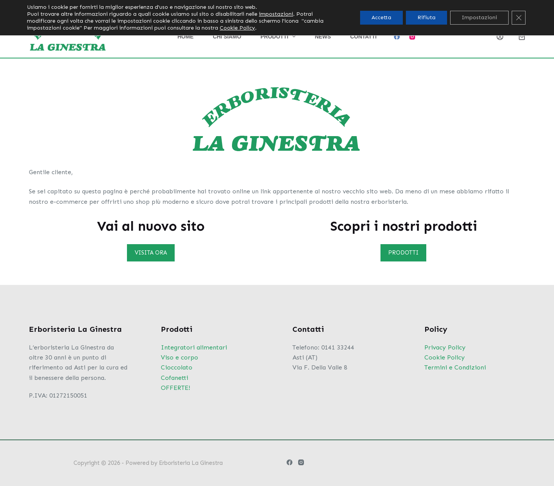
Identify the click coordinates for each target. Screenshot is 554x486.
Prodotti (279, 36)
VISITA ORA (151, 252)
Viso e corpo (179, 357)
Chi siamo (227, 36)
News (323, 36)
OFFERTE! (175, 387)
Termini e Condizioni (455, 367)
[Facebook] (397, 37)
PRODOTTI (403, 252)
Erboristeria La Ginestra (191, 462)
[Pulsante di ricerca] (519, 7)
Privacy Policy (445, 347)
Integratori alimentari (194, 347)
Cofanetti (174, 377)
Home (185, 36)
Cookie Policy (444, 357)
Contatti (363, 36)
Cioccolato (176, 367)
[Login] (500, 36)
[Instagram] (412, 37)
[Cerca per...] (473, 7)
